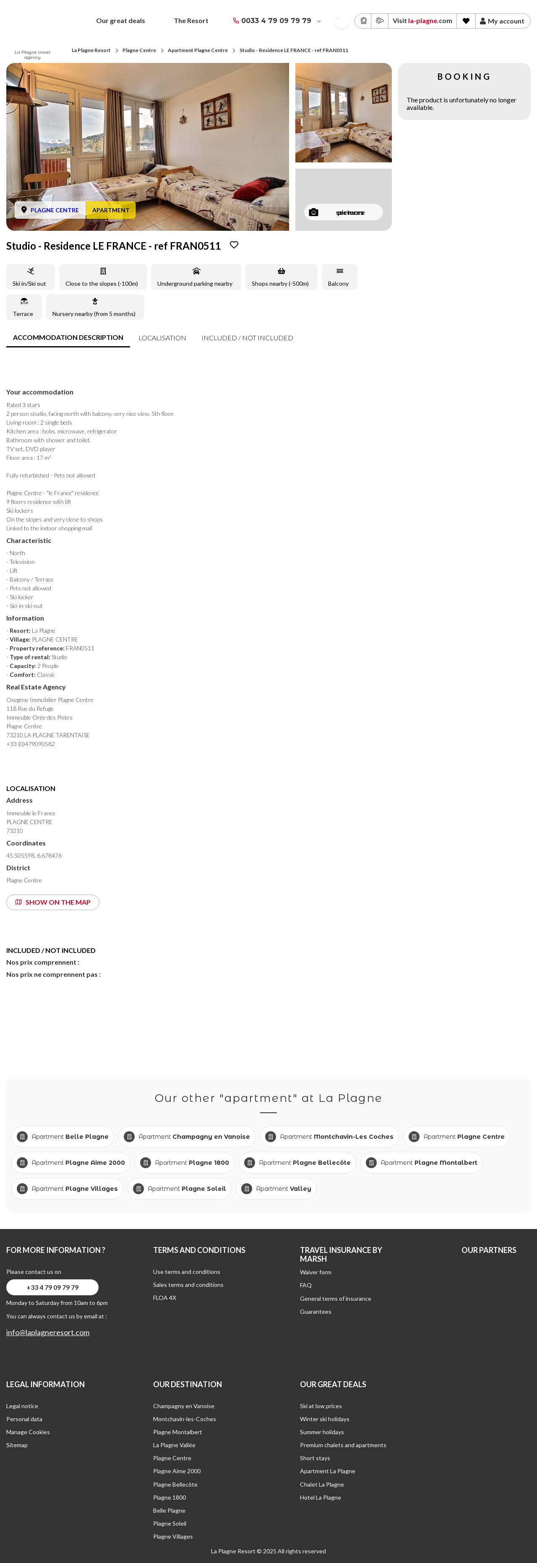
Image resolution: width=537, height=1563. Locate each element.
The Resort (191, 20)
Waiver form (315, 1272)
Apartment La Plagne (327, 1470)
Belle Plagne (169, 1510)
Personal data (24, 1418)
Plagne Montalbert (177, 1431)
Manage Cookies (28, 1431)
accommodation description (68, 337)
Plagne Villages (173, 1536)
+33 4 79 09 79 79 (52, 1287)
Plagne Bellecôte (175, 1484)
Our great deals (120, 20)
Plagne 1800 (169, 1497)
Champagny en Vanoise (183, 1405)
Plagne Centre (139, 50)
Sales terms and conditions (188, 1284)
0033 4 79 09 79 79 (276, 21)
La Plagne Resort (91, 50)
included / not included (247, 338)
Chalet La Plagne (322, 1484)
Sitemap (17, 1444)
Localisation (162, 338)
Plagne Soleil (169, 1523)
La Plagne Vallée (174, 1444)
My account (502, 21)
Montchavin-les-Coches (184, 1418)
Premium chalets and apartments (343, 1444)
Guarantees (315, 1311)
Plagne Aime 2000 (177, 1470)
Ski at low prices (321, 1405)
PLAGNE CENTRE (55, 210)
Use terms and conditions (186, 1271)
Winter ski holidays (324, 1418)
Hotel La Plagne (320, 1497)
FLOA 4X (164, 1297)
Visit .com (422, 20)
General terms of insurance (335, 1298)
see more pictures (337, 212)
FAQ (306, 1285)
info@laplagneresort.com (47, 1332)
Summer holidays (322, 1431)
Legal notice (22, 1405)
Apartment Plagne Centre (198, 50)
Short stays (315, 1457)
